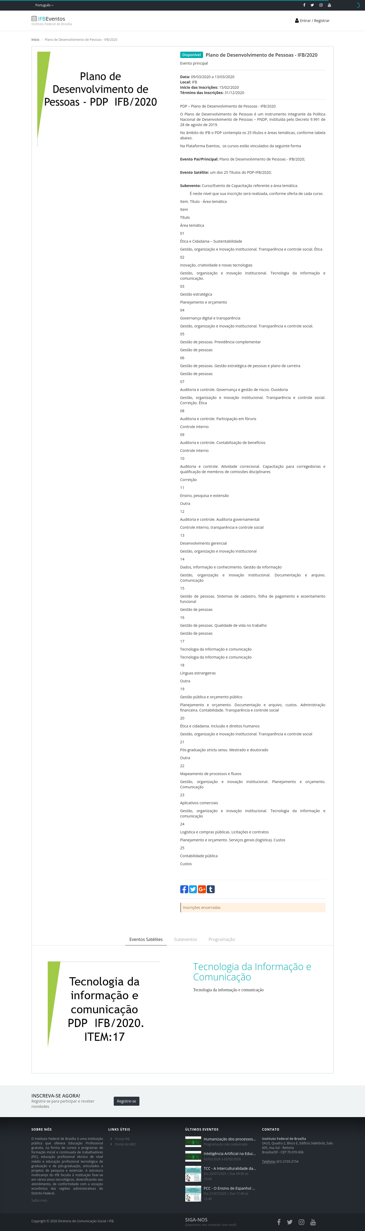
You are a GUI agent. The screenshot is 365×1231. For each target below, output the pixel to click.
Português (45, 5)
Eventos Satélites (146, 939)
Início (35, 39)
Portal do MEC (125, 1144)
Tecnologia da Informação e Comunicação (252, 972)
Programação (222, 939)
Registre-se (126, 1101)
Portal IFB (122, 1139)
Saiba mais (39, 1200)
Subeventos (185, 939)
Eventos (63, 20)
